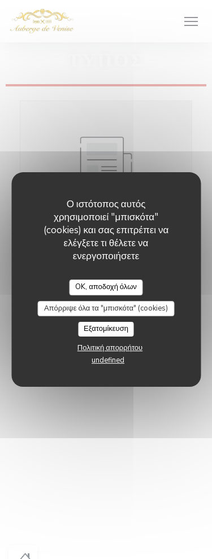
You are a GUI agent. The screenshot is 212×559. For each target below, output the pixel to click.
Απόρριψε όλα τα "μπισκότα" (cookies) (106, 308)
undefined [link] (108, 360)
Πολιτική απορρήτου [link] (109, 348)
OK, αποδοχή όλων (106, 287)
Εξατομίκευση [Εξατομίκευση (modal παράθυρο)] (106, 329)
